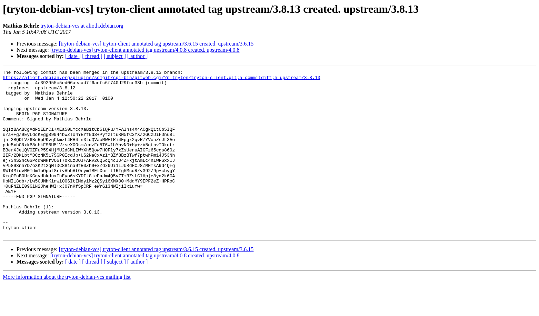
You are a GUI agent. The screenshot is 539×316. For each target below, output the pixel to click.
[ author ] (137, 56)
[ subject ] (115, 56)
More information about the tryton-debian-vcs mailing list (67, 310)
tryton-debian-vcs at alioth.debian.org (81, 26)
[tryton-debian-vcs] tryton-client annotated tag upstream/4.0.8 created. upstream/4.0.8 (145, 50)
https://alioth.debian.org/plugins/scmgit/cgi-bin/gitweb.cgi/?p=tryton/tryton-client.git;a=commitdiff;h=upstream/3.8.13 (161, 79)
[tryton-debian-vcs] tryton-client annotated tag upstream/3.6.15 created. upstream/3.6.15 (156, 44)
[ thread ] (92, 56)
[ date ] (73, 56)
